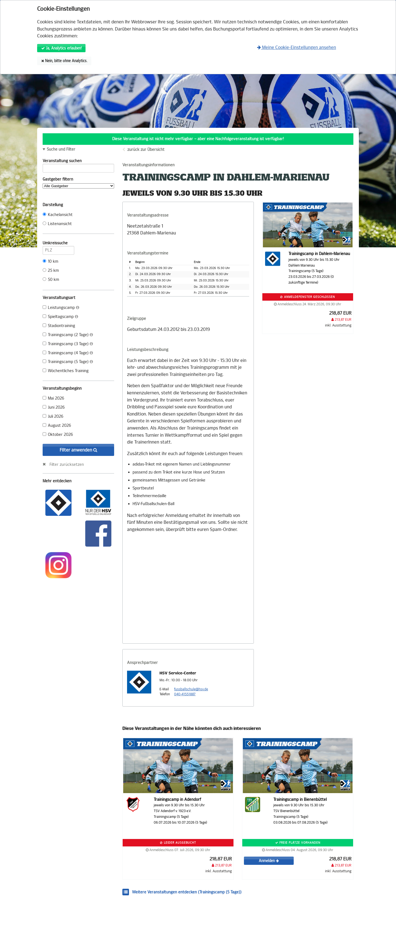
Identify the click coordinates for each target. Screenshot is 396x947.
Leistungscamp (61, 307)
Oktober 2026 (58, 434)
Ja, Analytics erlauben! (61, 48)
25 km (51, 270)
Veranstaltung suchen (78, 162)
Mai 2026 (53, 398)
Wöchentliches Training (66, 371)
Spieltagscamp (60, 316)
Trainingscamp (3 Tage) (68, 344)
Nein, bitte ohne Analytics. (64, 61)
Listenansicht (57, 223)
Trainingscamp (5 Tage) (68, 361)
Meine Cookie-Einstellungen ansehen (296, 47)
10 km (50, 261)
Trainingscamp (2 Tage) (68, 335)
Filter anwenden (78, 450)
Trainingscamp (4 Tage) (68, 353)
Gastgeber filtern (78, 183)
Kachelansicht (58, 214)
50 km (51, 279)
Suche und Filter (61, 149)
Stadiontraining (59, 325)
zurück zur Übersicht (145, 149)
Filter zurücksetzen (67, 464)
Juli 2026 (53, 416)
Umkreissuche (58, 244)
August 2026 (57, 425)
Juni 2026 (54, 407)
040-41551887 (185, 694)
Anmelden (269, 861)
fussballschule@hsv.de (191, 689)
